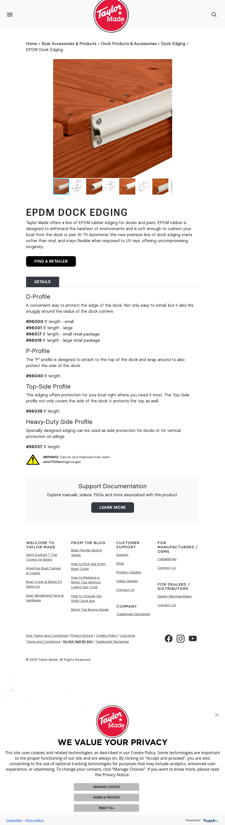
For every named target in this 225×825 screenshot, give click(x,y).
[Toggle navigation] (10, 14)
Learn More (112, 507)
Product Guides (128, 572)
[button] (217, 714)
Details (42, 281)
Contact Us (125, 589)
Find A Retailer (51, 261)
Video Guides (127, 581)
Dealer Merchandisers (174, 596)
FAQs (120, 563)
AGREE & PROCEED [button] (106, 797)
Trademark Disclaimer (133, 614)
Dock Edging (173, 44)
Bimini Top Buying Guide (90, 609)
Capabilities (167, 559)
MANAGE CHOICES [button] (106, 787)
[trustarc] (210, 820)
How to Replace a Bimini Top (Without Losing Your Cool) (86, 582)
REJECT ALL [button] (106, 808)
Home (31, 44)
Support (122, 554)
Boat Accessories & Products (69, 44)
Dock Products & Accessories (129, 44)
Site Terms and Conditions (47, 635)
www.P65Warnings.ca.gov (62, 461)
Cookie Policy (14, 820)
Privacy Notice (34, 820)
